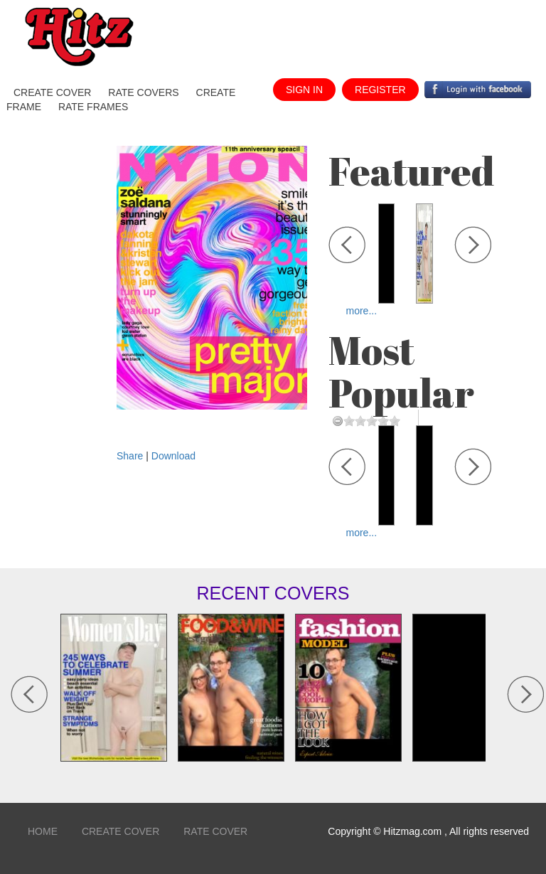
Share (131, 456)
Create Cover (120, 831)
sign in (304, 89)
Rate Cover (215, 831)
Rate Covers (143, 92)
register (380, 89)
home (43, 831)
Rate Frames (93, 106)
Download (173, 456)
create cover (52, 92)
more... (362, 310)
